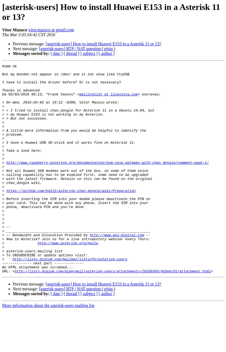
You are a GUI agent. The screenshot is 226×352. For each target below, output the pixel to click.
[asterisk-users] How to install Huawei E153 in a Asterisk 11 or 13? (103, 44)
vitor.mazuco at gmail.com (51, 30)
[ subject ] (89, 53)
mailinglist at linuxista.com (108, 100)
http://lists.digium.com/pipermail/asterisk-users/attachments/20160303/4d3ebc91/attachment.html (113, 312)
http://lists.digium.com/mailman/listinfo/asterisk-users (70, 298)
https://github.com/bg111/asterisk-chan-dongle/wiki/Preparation (71, 216)
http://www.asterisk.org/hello (68, 279)
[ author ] (107, 53)
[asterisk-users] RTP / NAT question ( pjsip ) (77, 48)
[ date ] (57, 53)
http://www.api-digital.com (117, 269)
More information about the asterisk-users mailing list (48, 347)
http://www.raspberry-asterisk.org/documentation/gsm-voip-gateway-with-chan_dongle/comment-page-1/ (107, 182)
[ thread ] (71, 53)
